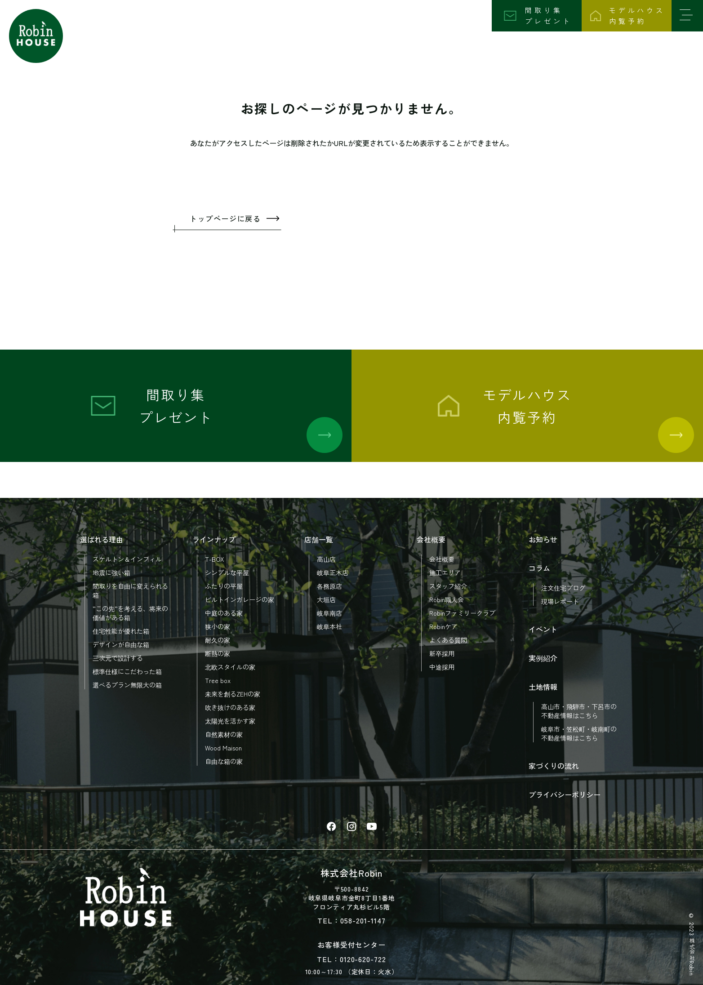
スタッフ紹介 (448, 585)
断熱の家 (217, 653)
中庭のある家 (224, 612)
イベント (543, 629)
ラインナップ (214, 539)
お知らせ (543, 539)
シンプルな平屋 (227, 572)
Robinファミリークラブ (462, 612)
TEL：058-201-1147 (351, 920)
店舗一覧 (318, 539)
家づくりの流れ (554, 765)
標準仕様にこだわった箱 (127, 671)
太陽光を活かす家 (230, 720)
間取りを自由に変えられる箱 (130, 590)
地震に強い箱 (111, 572)
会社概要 (431, 539)
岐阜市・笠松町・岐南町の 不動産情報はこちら (579, 733)
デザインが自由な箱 (121, 644)
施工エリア (445, 572)
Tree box (218, 680)
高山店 (326, 559)
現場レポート (560, 601)
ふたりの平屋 (224, 585)
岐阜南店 (329, 612)
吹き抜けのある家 (230, 707)
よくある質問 (448, 639)
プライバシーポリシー (565, 794)
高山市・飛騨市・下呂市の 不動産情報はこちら (579, 711)
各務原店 (329, 585)
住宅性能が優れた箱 (121, 630)
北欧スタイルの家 (230, 666)
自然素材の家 (224, 734)
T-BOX (214, 559)
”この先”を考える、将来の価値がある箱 (130, 613)
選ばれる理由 (101, 539)
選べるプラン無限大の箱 (127, 684)
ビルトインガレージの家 (239, 599)
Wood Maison (223, 747)
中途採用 (441, 666)
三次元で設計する (118, 657)
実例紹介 (543, 657)
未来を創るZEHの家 (232, 693)
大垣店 (326, 599)
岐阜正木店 (332, 572)
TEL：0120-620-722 (351, 959)
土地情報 (543, 686)
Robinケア (443, 626)
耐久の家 (217, 639)
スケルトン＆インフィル (127, 559)
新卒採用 (441, 653)
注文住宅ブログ (563, 587)
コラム (539, 568)
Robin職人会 (446, 599)
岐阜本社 (329, 626)
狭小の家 (217, 626)
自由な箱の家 (224, 761)
